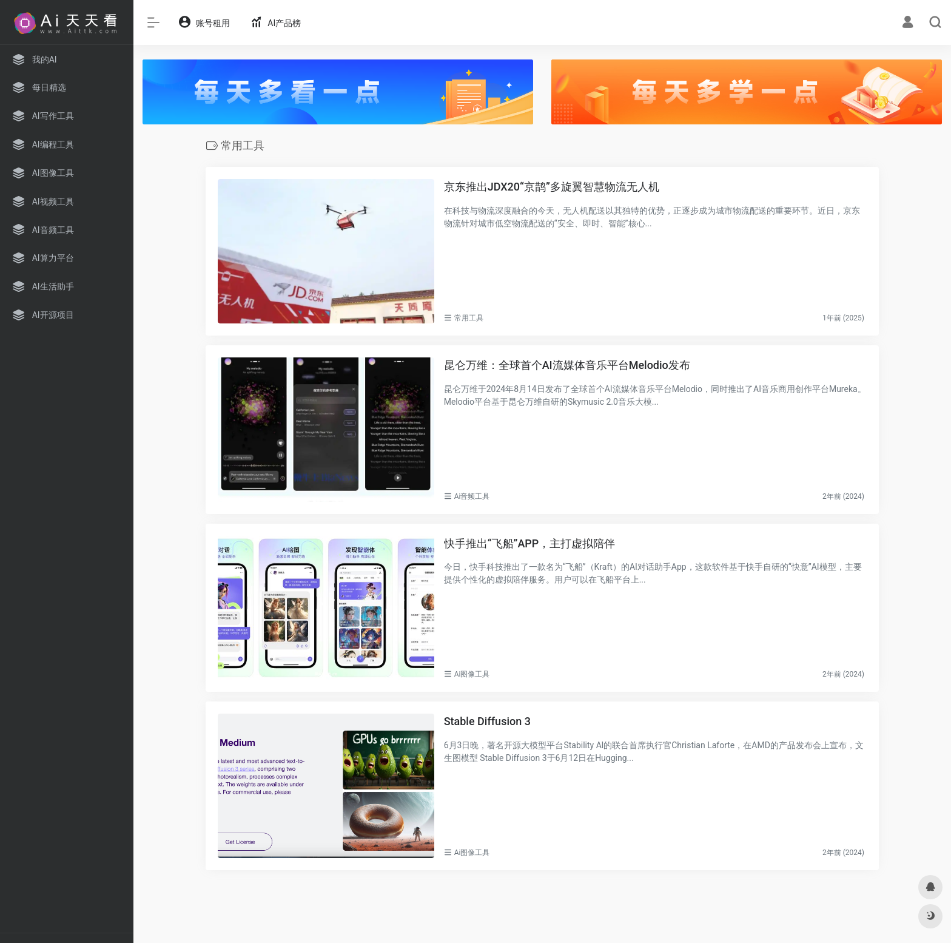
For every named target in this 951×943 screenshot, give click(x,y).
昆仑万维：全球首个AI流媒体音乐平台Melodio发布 (567, 365)
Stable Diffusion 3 (487, 721)
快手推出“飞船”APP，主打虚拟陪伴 (530, 543)
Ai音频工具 (472, 496)
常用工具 (468, 318)
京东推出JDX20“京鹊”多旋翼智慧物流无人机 (551, 186)
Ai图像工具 (472, 674)
